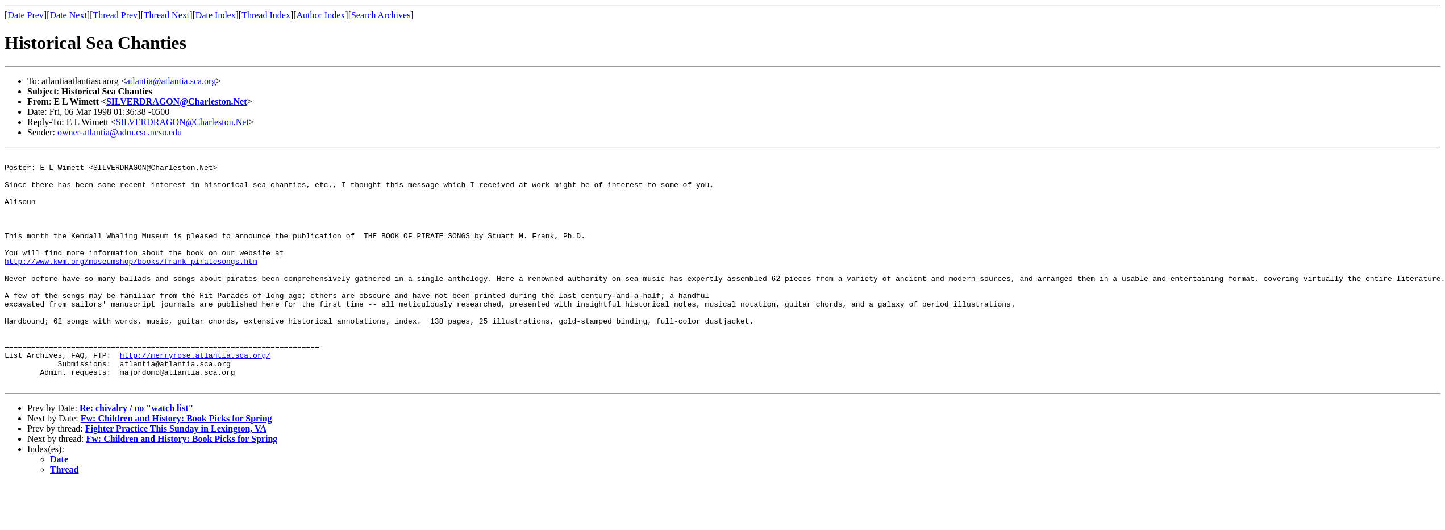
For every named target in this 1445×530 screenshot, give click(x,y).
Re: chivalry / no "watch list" (136, 454)
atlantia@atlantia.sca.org (171, 81)
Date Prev (25, 15)
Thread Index (265, 15)
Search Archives (380, 15)
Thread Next (166, 15)
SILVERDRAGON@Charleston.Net (176, 101)
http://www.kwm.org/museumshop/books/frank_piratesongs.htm (131, 283)
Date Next (68, 15)
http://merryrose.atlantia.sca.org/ (195, 396)
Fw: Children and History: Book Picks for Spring (176, 464)
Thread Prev (115, 15)
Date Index (215, 15)
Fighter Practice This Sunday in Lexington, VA (175, 474)
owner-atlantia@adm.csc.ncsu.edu (119, 132)
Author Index (321, 15)
